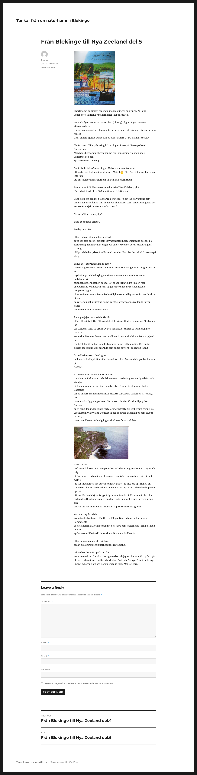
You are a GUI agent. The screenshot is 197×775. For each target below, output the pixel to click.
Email (45, 656)
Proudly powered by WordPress (64, 762)
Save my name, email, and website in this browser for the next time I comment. (79, 683)
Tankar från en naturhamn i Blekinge (53, 20)
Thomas (44, 60)
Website (45, 669)
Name (45, 643)
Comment (47, 601)
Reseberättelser (48, 67)
